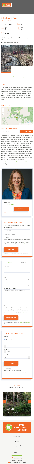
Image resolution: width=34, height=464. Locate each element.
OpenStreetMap (25, 123)
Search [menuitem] (17, 441)
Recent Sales (11, 207)
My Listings (6, 207)
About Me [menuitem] (17, 444)
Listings (7, 162)
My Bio (5, 212)
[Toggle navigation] (30, 4)
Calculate (11, 363)
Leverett (21, 162)
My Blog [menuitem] (17, 448)
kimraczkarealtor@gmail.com (18, 462)
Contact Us (10, 262)
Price (5, 343)
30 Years (6, 339)
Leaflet (21, 123)
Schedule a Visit (23, 262)
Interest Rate (6, 354)
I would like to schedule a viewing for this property (17, 296)
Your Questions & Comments (10, 288)
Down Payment (7, 349)
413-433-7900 (9, 204)
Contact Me (21, 209)
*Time (5, 283)
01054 (26, 162)
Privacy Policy (24, 243)
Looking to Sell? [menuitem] (17, 446)
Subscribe (11, 249)
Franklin (15, 162)
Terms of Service (27, 322)
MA (11, 162)
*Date (5, 277)
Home (2, 162)
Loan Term (6, 336)
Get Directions (26, 131)
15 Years (11, 339)
